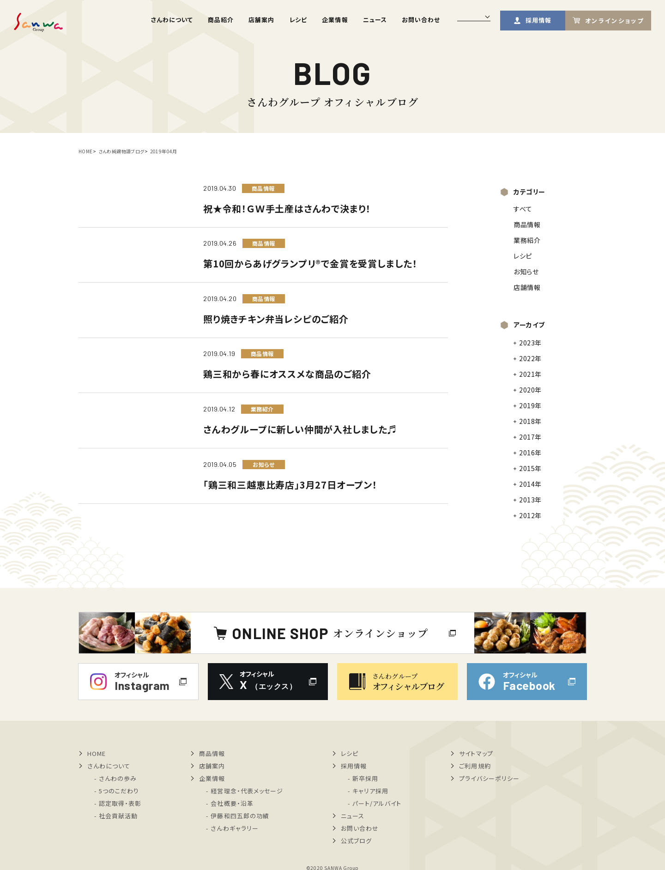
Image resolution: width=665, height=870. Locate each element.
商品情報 (527, 224)
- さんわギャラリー (232, 828)
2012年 (530, 515)
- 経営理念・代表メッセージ (244, 790)
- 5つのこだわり (116, 790)
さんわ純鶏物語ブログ (121, 151)
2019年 (530, 405)
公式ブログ (356, 840)
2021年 (530, 374)
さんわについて (172, 19)
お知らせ (526, 271)
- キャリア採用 (368, 790)
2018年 (530, 421)
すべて (523, 208)
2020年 (530, 389)
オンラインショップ (614, 20)
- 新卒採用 (363, 778)
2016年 (530, 452)
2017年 (530, 436)
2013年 (530, 499)
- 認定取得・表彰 (117, 803)
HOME (86, 151)
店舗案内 (261, 19)
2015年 (530, 468)
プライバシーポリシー (489, 778)
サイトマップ (476, 753)
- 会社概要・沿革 (229, 803)
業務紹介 (527, 240)
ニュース (375, 19)
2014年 (530, 484)
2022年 (530, 358)
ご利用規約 (474, 765)
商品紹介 (221, 19)
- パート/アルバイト (374, 803)
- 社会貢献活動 (116, 815)
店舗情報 (527, 287)
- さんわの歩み (115, 778)
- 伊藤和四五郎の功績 (237, 815)
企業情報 (335, 19)
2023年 (530, 342)
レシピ (298, 19)
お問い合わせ (421, 19)
